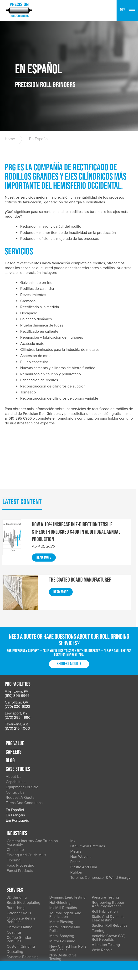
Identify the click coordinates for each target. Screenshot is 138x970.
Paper (75, 811)
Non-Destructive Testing (63, 908)
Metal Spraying (61, 887)
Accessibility (15, 936)
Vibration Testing (106, 896)
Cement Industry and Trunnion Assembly (32, 792)
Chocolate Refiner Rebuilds (22, 871)
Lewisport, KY (16, 721)
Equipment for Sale (86, 736)
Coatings (14, 883)
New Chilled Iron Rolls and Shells (67, 899)
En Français (79, 764)
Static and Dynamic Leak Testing (108, 869)
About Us (78, 725)
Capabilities (80, 731)
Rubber (76, 822)
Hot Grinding (60, 853)
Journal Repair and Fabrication (65, 866)
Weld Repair (102, 901)
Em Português (81, 769)
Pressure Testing (105, 848)
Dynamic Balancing (23, 908)
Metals (75, 801)
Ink (72, 790)
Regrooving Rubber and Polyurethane (108, 855)
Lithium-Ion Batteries (87, 796)
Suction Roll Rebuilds (109, 876)
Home (10, 148)
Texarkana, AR (16, 732)
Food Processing (21, 815)
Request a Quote (69, 673)
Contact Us (79, 741)
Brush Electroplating (24, 853)
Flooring (14, 810)
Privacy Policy (77, 931)
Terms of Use (102, 931)
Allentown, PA (16, 700)
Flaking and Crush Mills (26, 804)
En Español (38, 148)
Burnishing (16, 859)
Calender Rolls (19, 864)
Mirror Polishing (62, 892)
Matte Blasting (61, 873)
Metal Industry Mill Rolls (64, 880)
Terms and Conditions (88, 751)
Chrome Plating (20, 878)
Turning (98, 882)
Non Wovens (80, 806)
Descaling (15, 902)
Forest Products (20, 820)
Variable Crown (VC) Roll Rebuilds (108, 889)
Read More (43, 566)
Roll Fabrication (105, 862)
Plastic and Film (83, 816)
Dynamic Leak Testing (67, 848)
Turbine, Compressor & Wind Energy (100, 827)
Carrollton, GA (16, 711)
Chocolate (15, 799)
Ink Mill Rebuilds (63, 859)
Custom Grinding (21, 897)
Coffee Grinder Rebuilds (19, 890)
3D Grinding (17, 848)
